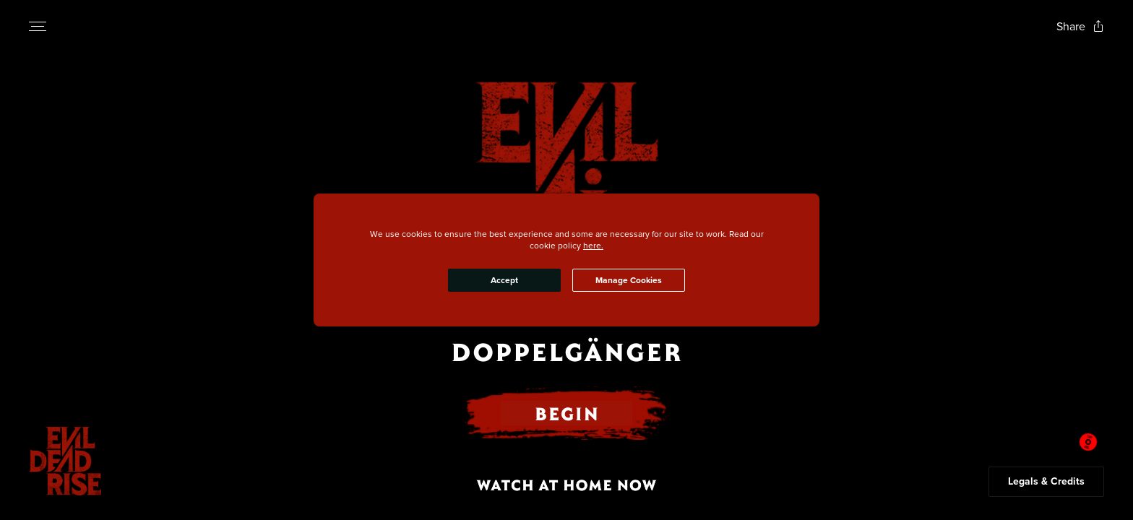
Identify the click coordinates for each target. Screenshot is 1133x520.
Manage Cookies (628, 280)
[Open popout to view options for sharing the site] (1080, 26)
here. (593, 245)
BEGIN (566, 413)
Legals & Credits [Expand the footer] (1046, 481)
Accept (504, 280)
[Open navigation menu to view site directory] (37, 26)
